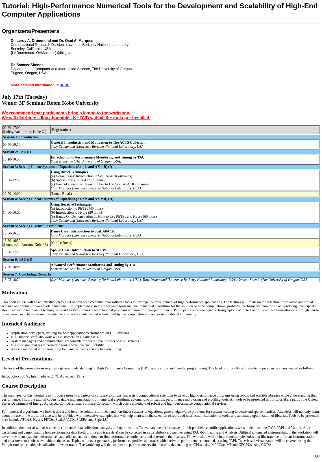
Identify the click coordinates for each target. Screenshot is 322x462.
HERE (65, 85)
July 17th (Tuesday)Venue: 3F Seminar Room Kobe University (51, 100)
